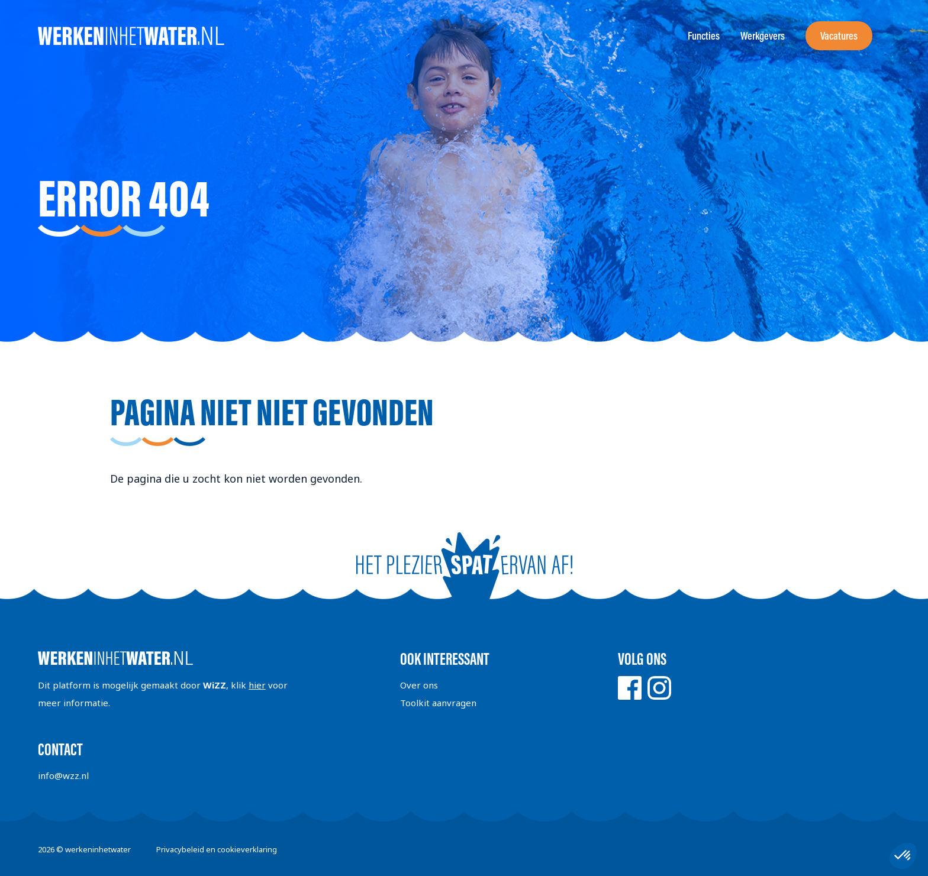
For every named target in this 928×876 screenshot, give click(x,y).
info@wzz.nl (63, 775)
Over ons (419, 685)
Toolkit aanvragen (438, 703)
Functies (704, 36)
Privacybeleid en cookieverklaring (216, 849)
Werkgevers (762, 36)
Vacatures (839, 36)
